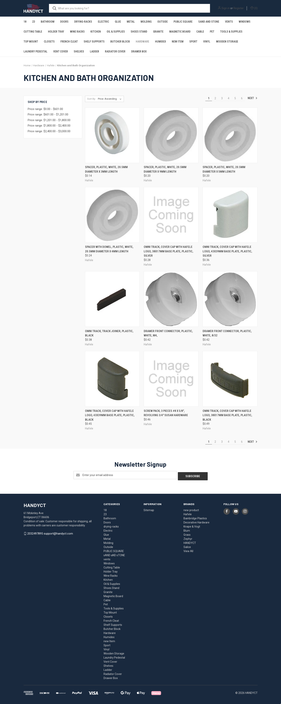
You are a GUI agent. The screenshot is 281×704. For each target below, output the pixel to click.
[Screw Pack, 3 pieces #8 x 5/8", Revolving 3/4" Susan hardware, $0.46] (171, 379)
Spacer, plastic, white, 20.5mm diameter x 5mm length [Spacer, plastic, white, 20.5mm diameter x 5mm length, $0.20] (224, 169)
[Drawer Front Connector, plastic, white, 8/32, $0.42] (230, 299)
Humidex (160, 41)
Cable (200, 31)
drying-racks (83, 21)
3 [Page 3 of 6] (222, 98)
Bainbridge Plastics (195, 517)
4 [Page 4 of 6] (228, 98)
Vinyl (206, 41)
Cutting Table (33, 31)
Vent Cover (60, 51)
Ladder (94, 51)
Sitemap (149, 509)
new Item (177, 41)
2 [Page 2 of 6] (215, 98)
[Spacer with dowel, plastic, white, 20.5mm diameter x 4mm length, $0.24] (112, 215)
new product (191, 509)
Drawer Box (139, 51)
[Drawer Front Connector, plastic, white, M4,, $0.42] (171, 299)
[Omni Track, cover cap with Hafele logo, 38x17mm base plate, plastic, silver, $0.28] (171, 215)
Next (252, 98)
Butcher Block (120, 41)
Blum (186, 529)
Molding (146, 21)
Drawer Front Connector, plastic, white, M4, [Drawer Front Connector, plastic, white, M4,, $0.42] (168, 333)
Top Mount (31, 41)
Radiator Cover (115, 51)
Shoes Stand (139, 31)
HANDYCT (189, 541)
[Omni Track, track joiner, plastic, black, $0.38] (112, 299)
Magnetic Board (180, 31)
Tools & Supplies (231, 31)
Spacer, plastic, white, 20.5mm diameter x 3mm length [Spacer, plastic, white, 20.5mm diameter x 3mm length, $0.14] (106, 169)
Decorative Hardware (196, 521)
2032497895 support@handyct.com (50, 532)
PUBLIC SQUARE (183, 21)
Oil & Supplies (116, 31)
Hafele (187, 513)
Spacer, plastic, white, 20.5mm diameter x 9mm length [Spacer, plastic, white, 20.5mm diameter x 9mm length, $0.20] (165, 169)
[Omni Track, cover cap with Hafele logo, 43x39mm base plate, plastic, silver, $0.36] (230, 215)
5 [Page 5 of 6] (235, 98)
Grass (187, 533)
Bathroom (47, 21)
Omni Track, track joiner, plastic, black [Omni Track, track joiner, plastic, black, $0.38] (109, 333)
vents (229, 21)
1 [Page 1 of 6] (208, 98)
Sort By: (91, 98)
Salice (187, 545)
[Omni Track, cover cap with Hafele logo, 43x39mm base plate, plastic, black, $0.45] (112, 379)
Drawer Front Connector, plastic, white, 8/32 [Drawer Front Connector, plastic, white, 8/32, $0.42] (227, 333)
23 (33, 21)
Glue (118, 21)
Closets (49, 41)
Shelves (79, 51)
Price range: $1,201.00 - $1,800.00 (49, 120)
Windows (244, 21)
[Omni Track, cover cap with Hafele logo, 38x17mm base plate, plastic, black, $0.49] (230, 379)
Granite (158, 31)
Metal (131, 21)
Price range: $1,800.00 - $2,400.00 (49, 125)
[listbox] (110, 99)
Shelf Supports (94, 41)
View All (188, 549)
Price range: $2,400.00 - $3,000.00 (49, 131)
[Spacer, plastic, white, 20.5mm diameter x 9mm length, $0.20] (171, 135)
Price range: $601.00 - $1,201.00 (48, 114)
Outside (162, 21)
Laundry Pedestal (35, 51)
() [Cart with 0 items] (254, 8)
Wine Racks (77, 31)
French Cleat (69, 41)
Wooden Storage (227, 41)
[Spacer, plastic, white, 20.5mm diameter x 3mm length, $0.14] (112, 135)
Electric (103, 21)
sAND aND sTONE (208, 21)
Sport (193, 41)
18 (25, 21)
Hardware (142, 41)
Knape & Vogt (191, 525)
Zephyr (187, 537)
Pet (212, 31)
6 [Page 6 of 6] (242, 98)
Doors (64, 21)
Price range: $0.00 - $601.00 (45, 109)
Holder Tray (56, 31)
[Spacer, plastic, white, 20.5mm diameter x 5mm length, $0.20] (230, 135)
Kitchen (95, 31)
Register (238, 8)
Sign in (226, 8)
